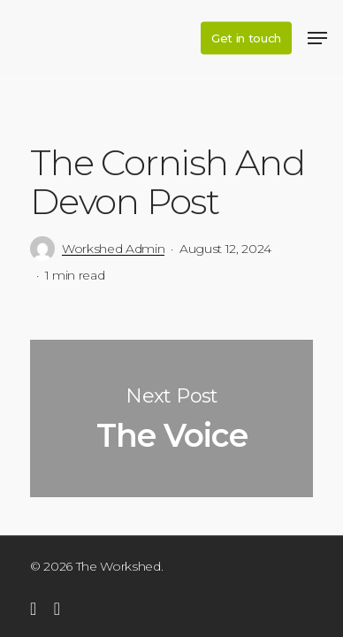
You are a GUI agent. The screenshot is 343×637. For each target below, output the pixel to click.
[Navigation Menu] (317, 38)
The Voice (171, 418)
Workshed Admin (113, 249)
